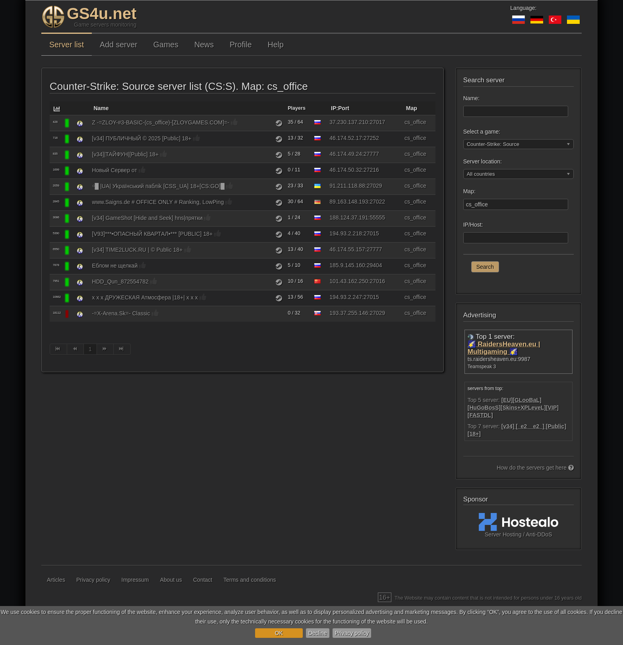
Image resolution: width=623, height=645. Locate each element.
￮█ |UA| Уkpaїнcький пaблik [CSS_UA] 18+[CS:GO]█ (158, 186)
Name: (471, 98)
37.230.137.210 (348, 122)
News (204, 44)
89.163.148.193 (348, 201)
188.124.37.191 (348, 217)
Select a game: (481, 131)
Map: (469, 191)
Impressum (135, 580)
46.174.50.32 (345, 170)
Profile (241, 44)
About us (171, 580)
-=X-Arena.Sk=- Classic (121, 313)
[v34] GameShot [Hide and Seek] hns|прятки (147, 218)
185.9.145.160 (347, 265)
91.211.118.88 (347, 186)
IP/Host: (473, 224)
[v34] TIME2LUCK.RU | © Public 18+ (137, 250)
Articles (56, 580)
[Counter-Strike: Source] (80, 123)
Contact (202, 580)
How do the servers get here (535, 467)
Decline (317, 633)
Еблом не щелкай (115, 265)
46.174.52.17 (345, 138)
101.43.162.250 (348, 281)
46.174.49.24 (345, 154)
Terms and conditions (249, 580)
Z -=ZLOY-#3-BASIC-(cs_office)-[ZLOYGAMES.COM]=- (160, 122)
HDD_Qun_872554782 (120, 281)
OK (279, 633)
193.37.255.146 (348, 313)
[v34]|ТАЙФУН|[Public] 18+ (125, 154)
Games (165, 44)
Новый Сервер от (114, 170)
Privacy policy (352, 633)
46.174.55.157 (347, 249)
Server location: (482, 161)
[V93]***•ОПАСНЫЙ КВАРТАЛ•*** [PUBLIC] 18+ (152, 234)
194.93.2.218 (345, 233)
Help (276, 44)
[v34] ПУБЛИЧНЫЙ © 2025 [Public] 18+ (142, 138)
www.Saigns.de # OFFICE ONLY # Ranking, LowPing (158, 202)
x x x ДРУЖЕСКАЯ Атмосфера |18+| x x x (145, 297)
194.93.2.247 (345, 297)
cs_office (415, 122)
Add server (118, 44)
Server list (66, 44)
